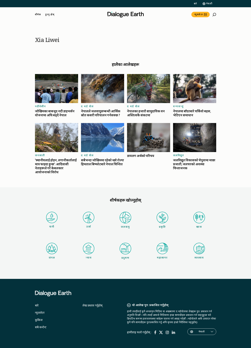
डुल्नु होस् (49, 14)
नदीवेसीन (40, 106)
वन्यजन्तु (178, 106)
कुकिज (39, 320)
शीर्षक (38, 14)
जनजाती (40, 155)
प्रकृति (162, 220)
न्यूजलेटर (198, 14)
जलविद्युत (178, 155)
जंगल (52, 251)
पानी (52, 220)
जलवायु (125, 220)
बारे (195, 3)
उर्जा (88, 220)
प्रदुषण (125, 251)
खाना (199, 220)
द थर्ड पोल (87, 106)
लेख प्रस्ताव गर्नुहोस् (92, 305)
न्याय (88, 251)
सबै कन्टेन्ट (40, 327)
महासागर (162, 251)
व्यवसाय (199, 251)
